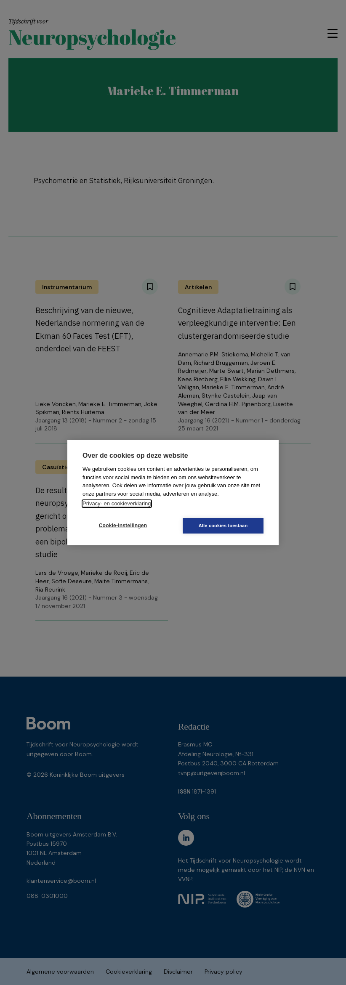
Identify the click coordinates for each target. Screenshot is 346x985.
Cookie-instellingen (123, 525)
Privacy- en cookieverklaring (117, 503)
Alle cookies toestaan (223, 525)
